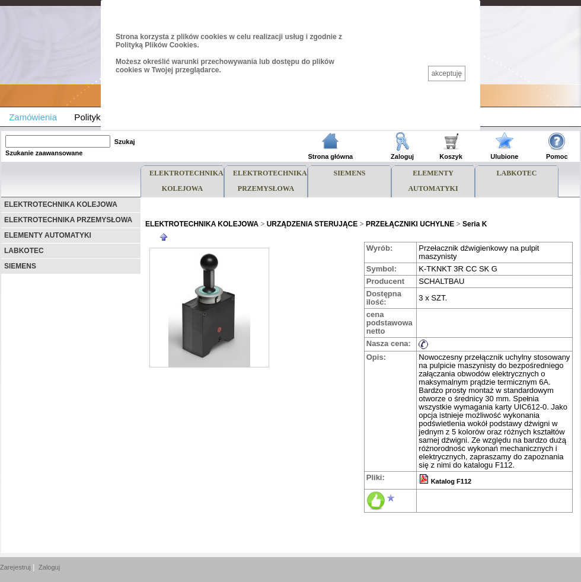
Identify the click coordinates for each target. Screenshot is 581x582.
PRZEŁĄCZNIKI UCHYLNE (410, 224)
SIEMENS (20, 266)
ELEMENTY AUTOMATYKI (47, 235)
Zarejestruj (15, 567)
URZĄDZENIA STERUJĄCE (312, 224)
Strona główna (330, 156)
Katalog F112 (451, 481)
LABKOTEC (24, 251)
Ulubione (504, 156)
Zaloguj (402, 156)
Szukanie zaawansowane (43, 152)
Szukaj (124, 141)
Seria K (474, 224)
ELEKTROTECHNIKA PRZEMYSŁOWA (68, 220)
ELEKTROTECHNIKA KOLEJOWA (60, 204)
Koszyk (450, 156)
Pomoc (557, 156)
